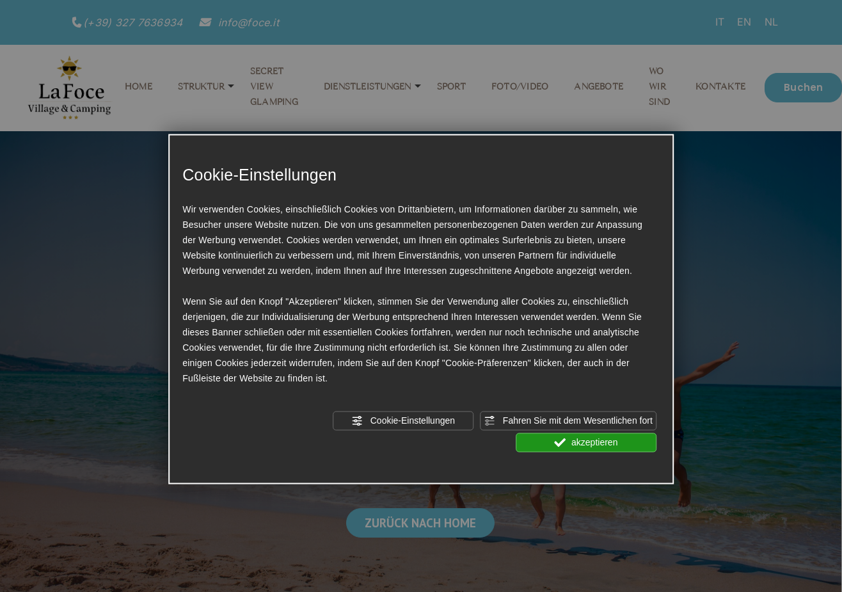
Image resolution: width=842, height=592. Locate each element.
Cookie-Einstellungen (403, 420)
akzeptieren (585, 442)
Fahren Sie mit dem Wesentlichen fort (568, 420)
